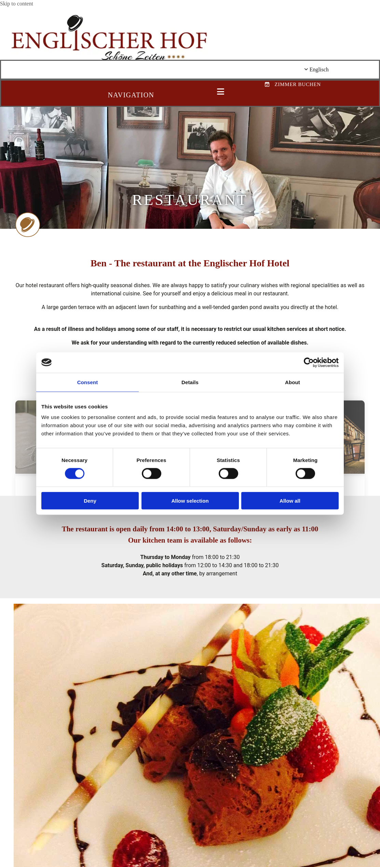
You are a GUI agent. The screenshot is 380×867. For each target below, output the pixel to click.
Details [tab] (190, 382)
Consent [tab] (87, 382)
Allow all (290, 501)
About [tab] (292, 382)
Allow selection (189, 501)
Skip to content (16, 3)
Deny (90, 501)
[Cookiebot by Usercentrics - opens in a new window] (309, 362)
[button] (220, 92)
